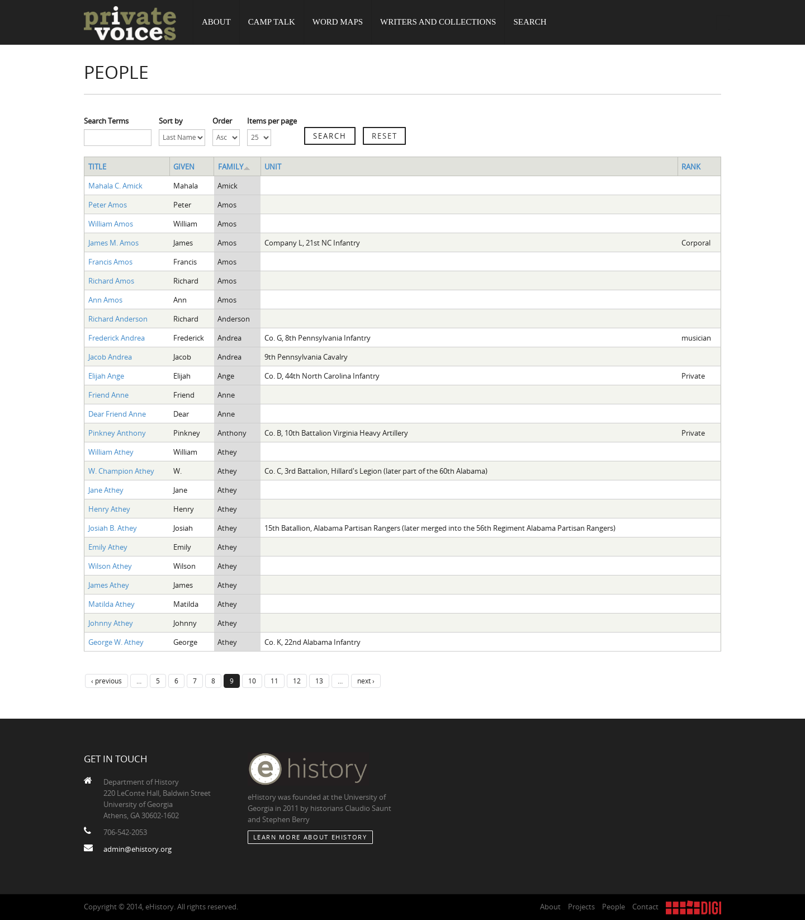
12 (297, 680)
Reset (384, 136)
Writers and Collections (438, 22)
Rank (690, 167)
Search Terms (106, 121)
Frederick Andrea (116, 338)
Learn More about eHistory (310, 837)
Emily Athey (107, 547)
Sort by (171, 121)
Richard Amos (111, 281)
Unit (272, 167)
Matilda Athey (111, 604)
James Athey (108, 585)
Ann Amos (105, 300)
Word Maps (337, 22)
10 (252, 680)
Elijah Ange (106, 376)
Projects (581, 907)
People (613, 907)
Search (530, 22)
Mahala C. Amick (115, 186)
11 (274, 680)
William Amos (110, 224)
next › (366, 680)
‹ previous (106, 680)
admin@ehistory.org (137, 849)
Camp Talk (271, 22)
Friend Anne (108, 395)
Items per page (272, 121)
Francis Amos (110, 262)
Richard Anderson (118, 319)
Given (184, 167)
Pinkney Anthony (117, 433)
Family (234, 167)
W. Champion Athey (121, 471)
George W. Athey (116, 642)
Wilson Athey (110, 566)
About (216, 22)
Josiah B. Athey (112, 528)
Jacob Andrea (110, 357)
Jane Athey (106, 490)
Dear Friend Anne (117, 414)
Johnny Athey (110, 623)
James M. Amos (113, 243)
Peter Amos (107, 205)
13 (319, 680)
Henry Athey (109, 509)
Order (222, 121)
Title (97, 167)
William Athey (111, 452)
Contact (645, 907)
